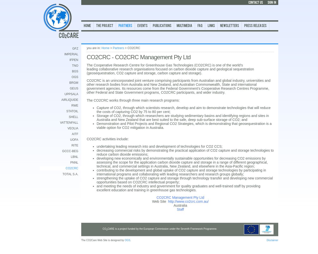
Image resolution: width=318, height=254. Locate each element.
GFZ (75, 48)
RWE (74, 105)
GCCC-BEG (70, 151)
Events (142, 26)
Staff (180, 209)
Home (87, 26)
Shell (73, 117)
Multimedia (184, 26)
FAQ (200, 26)
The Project (104, 26)
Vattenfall (69, 122)
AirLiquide (69, 100)
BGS (75, 71)
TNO (75, 65)
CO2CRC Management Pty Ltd (180, 197)
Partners (125, 26)
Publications (162, 26)
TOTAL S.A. (70, 174)
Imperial (71, 54)
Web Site (159, 201)
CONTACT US (255, 2)
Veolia (73, 128)
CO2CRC (72, 168)
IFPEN (74, 60)
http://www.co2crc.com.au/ (188, 201)
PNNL (74, 162)
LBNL (74, 157)
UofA (74, 139)
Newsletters (229, 26)
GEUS (74, 88)
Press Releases (255, 26)
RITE (75, 145)
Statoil (72, 111)
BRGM (73, 83)
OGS (75, 77)
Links (211, 26)
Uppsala (71, 94)
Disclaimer (272, 240)
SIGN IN (272, 2)
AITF (75, 134)
